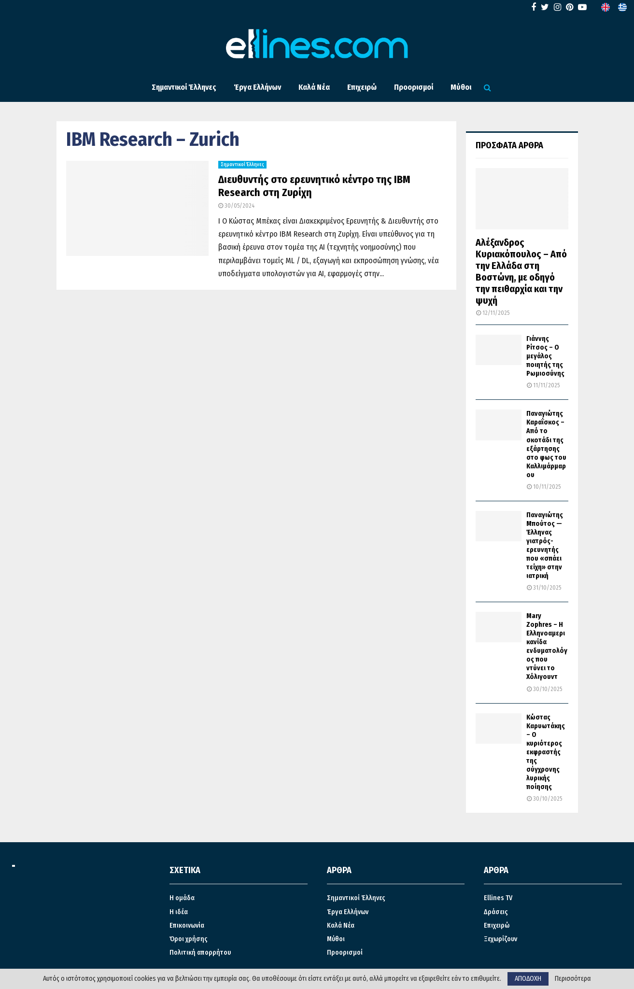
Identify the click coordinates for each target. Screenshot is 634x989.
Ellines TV (498, 898)
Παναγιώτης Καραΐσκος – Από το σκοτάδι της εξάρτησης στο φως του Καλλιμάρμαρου (546, 444)
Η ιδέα (178, 912)
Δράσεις (496, 912)
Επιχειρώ (362, 87)
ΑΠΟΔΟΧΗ (528, 979)
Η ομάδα (182, 898)
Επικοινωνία (186, 925)
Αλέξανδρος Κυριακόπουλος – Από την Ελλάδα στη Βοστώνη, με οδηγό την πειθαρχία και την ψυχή (521, 271)
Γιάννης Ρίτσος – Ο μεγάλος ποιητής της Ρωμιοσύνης (545, 356)
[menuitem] (605, 7)
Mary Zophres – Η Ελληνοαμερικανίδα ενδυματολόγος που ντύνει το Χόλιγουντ (546, 646)
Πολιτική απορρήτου (200, 952)
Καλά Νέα (314, 87)
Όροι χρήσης (188, 939)
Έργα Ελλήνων (257, 87)
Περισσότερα (573, 978)
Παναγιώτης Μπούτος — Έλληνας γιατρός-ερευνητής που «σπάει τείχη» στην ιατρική (544, 545)
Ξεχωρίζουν (500, 939)
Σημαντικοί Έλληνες (184, 87)
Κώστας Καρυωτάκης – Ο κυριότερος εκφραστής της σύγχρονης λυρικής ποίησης (545, 752)
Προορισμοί (413, 87)
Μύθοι (461, 87)
